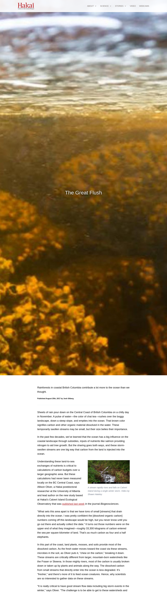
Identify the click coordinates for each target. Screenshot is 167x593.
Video (133, 6)
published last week (73, 503)
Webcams (144, 6)
